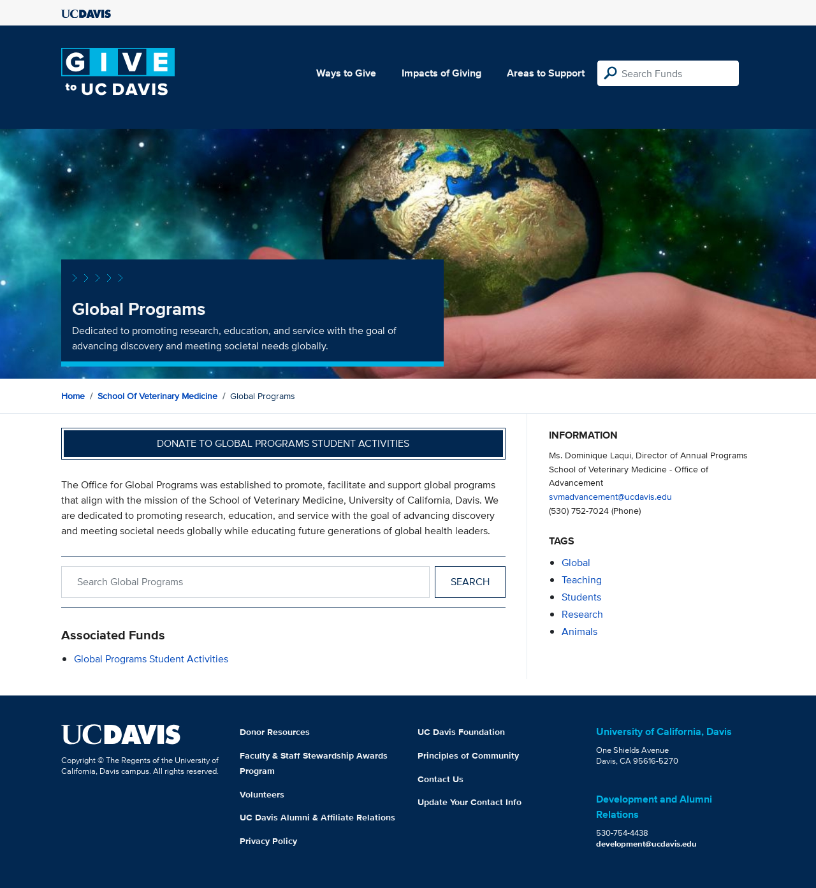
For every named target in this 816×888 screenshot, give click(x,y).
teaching (582, 579)
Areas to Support (546, 73)
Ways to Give (346, 73)
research (582, 614)
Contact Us (440, 779)
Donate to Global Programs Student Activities (283, 443)
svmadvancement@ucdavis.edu (610, 496)
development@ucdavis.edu (646, 844)
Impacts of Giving (441, 73)
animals (579, 631)
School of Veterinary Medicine (157, 395)
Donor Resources (275, 731)
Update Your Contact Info (469, 802)
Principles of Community (468, 755)
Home (73, 395)
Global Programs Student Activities (151, 658)
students (581, 597)
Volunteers (262, 794)
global (576, 562)
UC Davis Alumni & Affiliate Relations (317, 817)
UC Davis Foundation (461, 731)
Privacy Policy (268, 840)
